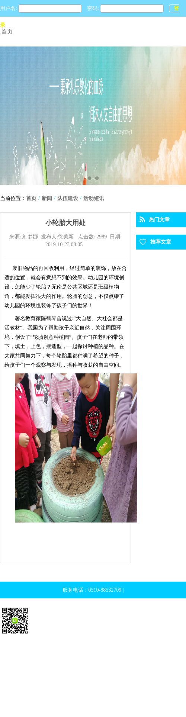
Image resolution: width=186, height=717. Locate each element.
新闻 (47, 198)
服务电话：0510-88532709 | (93, 590)
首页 (7, 31)
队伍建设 (67, 198)
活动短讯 (93, 198)
